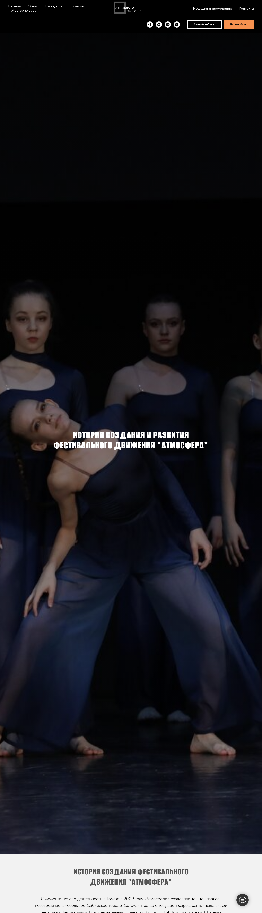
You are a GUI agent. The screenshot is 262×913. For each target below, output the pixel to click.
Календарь (53, 6)
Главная (14, 6)
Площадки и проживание (211, 8)
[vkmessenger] (168, 24)
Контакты (246, 8)
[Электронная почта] (177, 24)
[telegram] (150, 24)
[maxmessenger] (159, 24)
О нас (33, 6)
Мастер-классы (24, 10)
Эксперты (76, 6)
